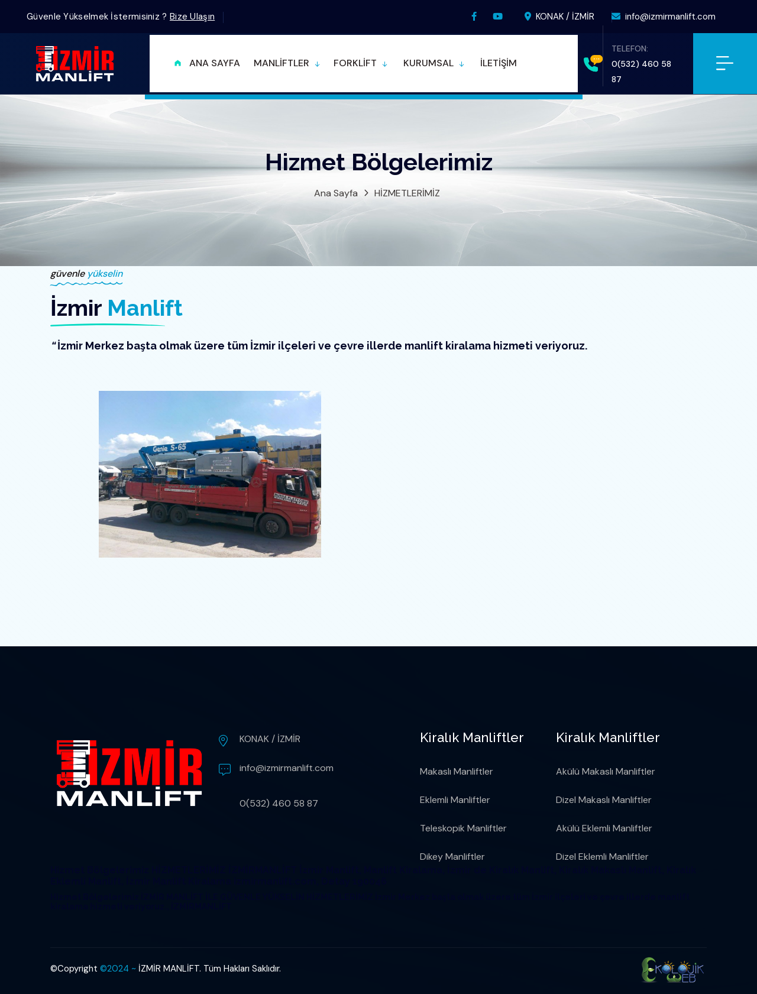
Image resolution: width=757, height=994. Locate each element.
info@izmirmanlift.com (664, 16)
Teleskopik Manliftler (463, 828)
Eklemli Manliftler (455, 800)
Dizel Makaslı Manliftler (604, 800)
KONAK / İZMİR (559, 16)
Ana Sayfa (336, 193)
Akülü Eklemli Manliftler (604, 828)
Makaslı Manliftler (456, 771)
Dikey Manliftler (452, 856)
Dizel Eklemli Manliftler (602, 856)
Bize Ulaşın (192, 16)
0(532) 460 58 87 (279, 803)
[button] (287, 63)
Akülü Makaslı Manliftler (605, 771)
